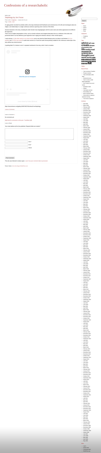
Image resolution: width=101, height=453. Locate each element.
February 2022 (86, 188)
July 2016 (85, 302)
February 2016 (86, 311)
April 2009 (85, 439)
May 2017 (85, 285)
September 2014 (87, 338)
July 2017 (85, 282)
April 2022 (85, 185)
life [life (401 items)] (83, 49)
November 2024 (87, 132)
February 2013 (86, 369)
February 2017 (86, 291)
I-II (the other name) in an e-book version (23, 38)
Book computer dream (88, 93)
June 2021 (85, 202)
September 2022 (87, 176)
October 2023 (86, 154)
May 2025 (85, 122)
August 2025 (86, 117)
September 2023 (87, 156)
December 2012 (87, 372)
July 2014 (85, 340)
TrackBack (28, 120)
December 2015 (87, 314)
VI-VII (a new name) (17, 40)
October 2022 (86, 175)
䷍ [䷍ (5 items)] (89, 59)
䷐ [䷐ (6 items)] (93, 59)
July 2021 (85, 200)
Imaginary (13, 20)
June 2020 (85, 222)
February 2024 (86, 147)
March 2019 (86, 248)
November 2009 (87, 427)
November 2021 (87, 193)
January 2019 (86, 251)
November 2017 (87, 275)
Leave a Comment (9, 109)
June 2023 (85, 161)
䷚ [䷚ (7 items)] (93, 61)
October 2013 (86, 355)
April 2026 (85, 103)
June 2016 (85, 304)
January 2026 (86, 108)
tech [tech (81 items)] (91, 53)
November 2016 (87, 296)
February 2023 (86, 168)
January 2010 (86, 423)
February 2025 (86, 127)
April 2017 (85, 287)
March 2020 (86, 228)
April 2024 (85, 144)
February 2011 (86, 403)
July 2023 (85, 159)
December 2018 (87, 253)
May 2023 (85, 163)
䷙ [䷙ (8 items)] (92, 61)
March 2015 (86, 330)
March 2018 (86, 268)
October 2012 (86, 376)
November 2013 (87, 354)
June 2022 (85, 182)
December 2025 (87, 110)
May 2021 (85, 204)
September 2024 (87, 136)
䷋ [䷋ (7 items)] (86, 59)
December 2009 (87, 425)
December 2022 (87, 171)
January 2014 (86, 350)
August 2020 (86, 219)
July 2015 (85, 323)
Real (84, 37)
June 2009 (85, 435)
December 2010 (87, 406)
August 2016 (86, 301)
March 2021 (86, 207)
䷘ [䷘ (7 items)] (90, 61)
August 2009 (86, 432)
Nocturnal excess (87, 78)
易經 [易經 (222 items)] (89, 63)
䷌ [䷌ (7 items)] (87, 59)
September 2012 (87, 377)
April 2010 (85, 418)
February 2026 (86, 107)
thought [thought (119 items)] (85, 55)
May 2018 (85, 265)
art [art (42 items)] (90, 43)
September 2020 (87, 217)
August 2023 (86, 158)
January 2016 (86, 313)
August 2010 (86, 411)
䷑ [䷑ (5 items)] (95, 59)
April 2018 (85, 267)
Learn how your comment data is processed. (36, 163)
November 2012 (87, 374)
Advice (84, 27)
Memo (84, 29)
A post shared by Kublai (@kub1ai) (27, 101)
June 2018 (85, 263)
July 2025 (85, 119)
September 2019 (87, 238)
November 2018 (87, 255)
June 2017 (85, 284)
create (9, 21)
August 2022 (86, 178)
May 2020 (85, 224)
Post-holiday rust (87, 91)
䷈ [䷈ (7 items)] (82, 59)
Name (30, 143)
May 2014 (85, 343)
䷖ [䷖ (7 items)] (87, 61)
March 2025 (86, 125)
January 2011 (86, 405)
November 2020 (87, 214)
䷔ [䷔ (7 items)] (85, 61)
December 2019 (87, 233)
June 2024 (85, 141)
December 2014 (87, 333)
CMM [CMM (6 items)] (92, 43)
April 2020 (85, 226)
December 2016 (87, 294)
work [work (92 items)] (83, 57)
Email (30, 146)
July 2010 (85, 413)
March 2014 (86, 347)
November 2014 (87, 335)
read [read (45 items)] (93, 50)
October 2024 (86, 134)
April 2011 (85, 401)
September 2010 (87, 410)
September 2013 (87, 357)
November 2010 (87, 408)
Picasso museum (87, 73)
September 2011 (87, 394)
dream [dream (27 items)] (92, 45)
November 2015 (87, 316)
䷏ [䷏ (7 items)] (92, 59)
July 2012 (85, 381)
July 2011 (85, 398)
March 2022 (86, 187)
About (84, 25)
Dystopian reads (87, 86)
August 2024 (86, 137)
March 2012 (86, 384)
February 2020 (86, 229)
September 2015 (87, 319)
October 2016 (86, 297)
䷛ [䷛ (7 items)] (95, 61)
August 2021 (86, 199)
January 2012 (86, 388)
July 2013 (85, 360)
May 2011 (85, 399)
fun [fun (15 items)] (91, 47)
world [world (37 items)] (88, 57)
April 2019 (85, 246)
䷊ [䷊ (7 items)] (85, 59)
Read (84, 31)
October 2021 (86, 195)
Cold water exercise (87, 90)
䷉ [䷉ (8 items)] (83, 59)
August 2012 (86, 379)
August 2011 (86, 396)
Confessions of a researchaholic (26, 5)
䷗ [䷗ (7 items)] (89, 61)
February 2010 (86, 422)
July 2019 (85, 241)
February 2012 (86, 386)
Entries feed (86, 447)
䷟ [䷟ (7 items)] (86, 63)
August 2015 (86, 321)
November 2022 (87, 173)
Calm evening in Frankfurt (89, 71)
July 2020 (85, 221)
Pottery (84, 88)
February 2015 (86, 331)
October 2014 (86, 336)
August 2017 (86, 280)
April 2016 (85, 308)
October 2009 (86, 428)
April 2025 (85, 124)
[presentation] (18, 155)
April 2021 (85, 205)
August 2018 (86, 260)
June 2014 (85, 342)
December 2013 (87, 352)
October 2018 (86, 256)
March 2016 (86, 309)
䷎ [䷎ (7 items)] (90, 59)
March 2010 (86, 420)
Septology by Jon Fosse (14, 17)
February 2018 (86, 270)
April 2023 (85, 165)
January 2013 (86, 371)
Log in (84, 445)
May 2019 (85, 245)
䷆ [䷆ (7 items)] (93, 57)
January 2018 (86, 272)
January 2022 (86, 190)
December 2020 (87, 212)
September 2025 (87, 115)
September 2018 (87, 258)
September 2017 (87, 279)
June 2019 (85, 243)
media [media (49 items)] (88, 49)
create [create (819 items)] (85, 45)
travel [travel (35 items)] (91, 55)
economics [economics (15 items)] (85, 47)
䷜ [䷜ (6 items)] (82, 63)
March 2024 (86, 146)
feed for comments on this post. (14, 120)
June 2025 (85, 120)
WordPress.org (86, 451)
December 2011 (87, 389)
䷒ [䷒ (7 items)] (82, 61)
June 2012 (85, 382)
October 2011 (86, 393)
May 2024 (85, 142)
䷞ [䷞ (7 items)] (85, 63)
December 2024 (87, 130)
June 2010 (85, 415)
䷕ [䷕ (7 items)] (86, 61)
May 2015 (85, 326)
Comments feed (87, 449)
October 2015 (86, 318)
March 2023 (86, 166)
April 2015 (85, 328)
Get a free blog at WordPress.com (20, 168)
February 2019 (86, 250)
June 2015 (85, 325)
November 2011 (87, 391)
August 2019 (86, 239)
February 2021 (86, 209)
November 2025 (87, 112)
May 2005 (85, 440)
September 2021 (87, 197)
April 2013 (85, 365)
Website (30, 149)
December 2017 (87, 273)
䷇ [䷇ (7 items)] (94, 57)
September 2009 (87, 430)
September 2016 (87, 299)
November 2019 (87, 234)
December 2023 (87, 151)
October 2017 (86, 277)
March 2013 (86, 367)
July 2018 (85, 262)
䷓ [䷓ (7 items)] (83, 61)
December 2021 (87, 192)
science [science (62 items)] (84, 53)
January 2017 (86, 292)
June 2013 (85, 362)
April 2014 (85, 345)
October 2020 (86, 216)
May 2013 (85, 364)
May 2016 (85, 306)
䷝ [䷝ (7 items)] (83, 63)
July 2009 (85, 434)
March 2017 (86, 289)
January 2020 (86, 231)
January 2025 (86, 129)
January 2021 (86, 210)
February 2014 (86, 348)
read (13, 21)
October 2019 (86, 236)
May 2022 (85, 183)
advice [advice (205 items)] (84, 43)
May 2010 (85, 417)
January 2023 (86, 170)
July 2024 (85, 139)
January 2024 (86, 149)
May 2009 (85, 437)
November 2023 (87, 153)
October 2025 (86, 113)
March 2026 (86, 105)
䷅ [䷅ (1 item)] (91, 57)
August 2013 (86, 359)
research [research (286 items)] (86, 51)
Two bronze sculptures (88, 98)
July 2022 (85, 180)
